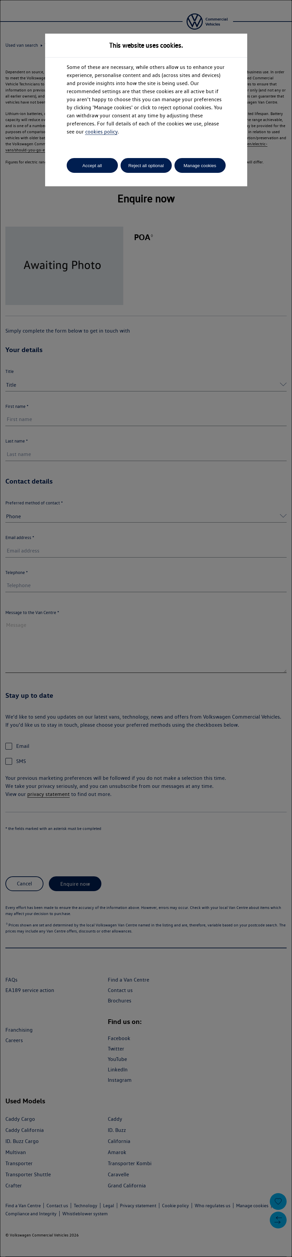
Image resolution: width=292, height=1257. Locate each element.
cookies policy (101, 131)
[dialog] (146, 628)
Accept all (92, 165)
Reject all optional (146, 165)
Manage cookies (200, 165)
